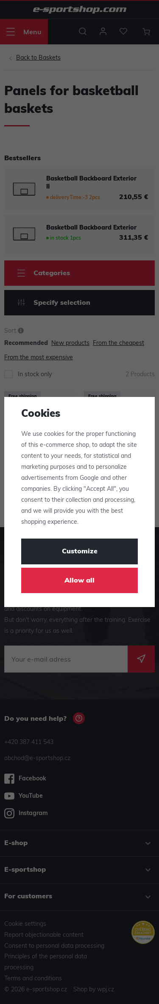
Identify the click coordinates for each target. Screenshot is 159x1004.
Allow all (79, 580)
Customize (80, 551)
